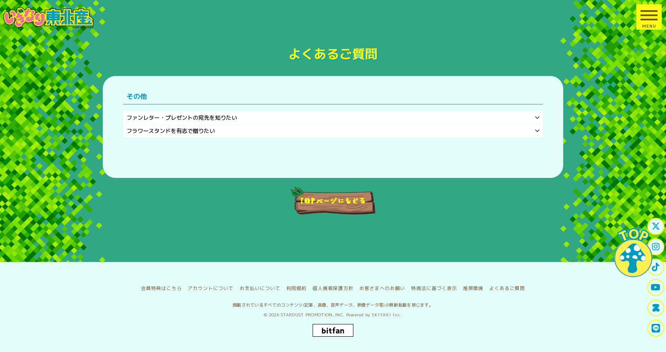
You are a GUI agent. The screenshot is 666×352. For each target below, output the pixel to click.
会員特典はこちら (161, 288)
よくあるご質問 (507, 288)
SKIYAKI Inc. (387, 315)
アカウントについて (211, 288)
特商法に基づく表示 (434, 288)
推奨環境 (473, 288)
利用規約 (296, 288)
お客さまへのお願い (382, 288)
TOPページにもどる (333, 200)
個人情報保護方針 (333, 288)
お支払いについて (260, 288)
